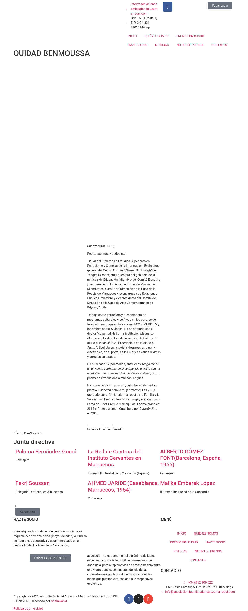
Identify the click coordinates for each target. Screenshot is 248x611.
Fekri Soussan (33, 483)
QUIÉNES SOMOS (157, 36)
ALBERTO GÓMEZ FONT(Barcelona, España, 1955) (191, 458)
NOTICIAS (162, 45)
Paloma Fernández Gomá (46, 451)
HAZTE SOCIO (137, 45)
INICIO (132, 36)
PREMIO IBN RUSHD (190, 36)
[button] (94, 427)
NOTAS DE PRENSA (190, 45)
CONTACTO (219, 45)
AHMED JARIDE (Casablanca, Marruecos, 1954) (123, 486)
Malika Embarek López (187, 483)
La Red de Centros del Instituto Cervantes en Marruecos (114, 458)
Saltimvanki (59, 601)
